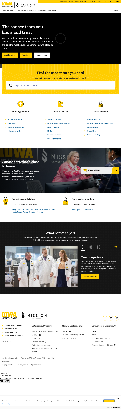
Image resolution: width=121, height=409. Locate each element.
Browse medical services (14, 335)
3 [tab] (99, 247)
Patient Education (29, 212)
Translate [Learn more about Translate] (106, 1)
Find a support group (54, 139)
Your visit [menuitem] (50, 11)
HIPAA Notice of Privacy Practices (30, 358)
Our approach (12, 123)
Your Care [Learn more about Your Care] (26, 55)
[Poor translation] (7, 381)
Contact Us (46, 210)
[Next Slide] (116, 247)
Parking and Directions (33, 210)
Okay (109, 401)
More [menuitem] (115, 11)
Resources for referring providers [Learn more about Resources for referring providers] (73, 335)
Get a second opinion (14, 131)
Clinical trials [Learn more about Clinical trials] (66, 331)
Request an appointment (16, 127)
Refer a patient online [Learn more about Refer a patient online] (69, 338)
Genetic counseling (93, 135)
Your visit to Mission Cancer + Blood (26, 204)
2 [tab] (91, 247)
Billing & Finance (18, 210)
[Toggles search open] (116, 1)
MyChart (50, 131)
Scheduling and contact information (59, 123)
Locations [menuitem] (42, 11)
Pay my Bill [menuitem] (92, 1)
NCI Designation (92, 127)
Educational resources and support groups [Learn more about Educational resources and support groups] (44, 350)
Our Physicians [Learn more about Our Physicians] (9, 55)
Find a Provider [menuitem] (7, 11)
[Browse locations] (100, 170)
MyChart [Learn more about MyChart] (35, 335)
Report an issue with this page (102, 345)
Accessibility (6, 361)
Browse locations (11, 329)
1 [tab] (84, 247)
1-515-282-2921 (7, 342)
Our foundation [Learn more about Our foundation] (97, 342)
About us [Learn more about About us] (95, 335)
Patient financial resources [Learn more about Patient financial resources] (41, 345)
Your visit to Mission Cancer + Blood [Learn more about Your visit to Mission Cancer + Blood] (45, 331)
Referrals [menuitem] (99, 1)
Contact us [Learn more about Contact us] (36, 338)
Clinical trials (91, 131)
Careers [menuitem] (71, 1)
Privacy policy (6, 404)
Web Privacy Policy (48, 358)
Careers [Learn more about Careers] (94, 331)
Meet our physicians (93, 119)
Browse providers (11, 332)
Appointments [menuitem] (63, 1)
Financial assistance (54, 135)
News (54, 210)
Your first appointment (15, 119)
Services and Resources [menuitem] (25, 11)
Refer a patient (77, 210)
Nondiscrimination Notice (10, 358)
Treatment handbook (54, 119)
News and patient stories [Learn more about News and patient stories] (101, 338)
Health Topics (17, 212)
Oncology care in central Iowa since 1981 (100, 123)
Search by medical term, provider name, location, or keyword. (60, 78)
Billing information (53, 127)
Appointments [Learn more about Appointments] (42, 55)
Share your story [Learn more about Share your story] (38, 342)
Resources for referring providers (85, 204)
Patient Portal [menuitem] (79, 1)
